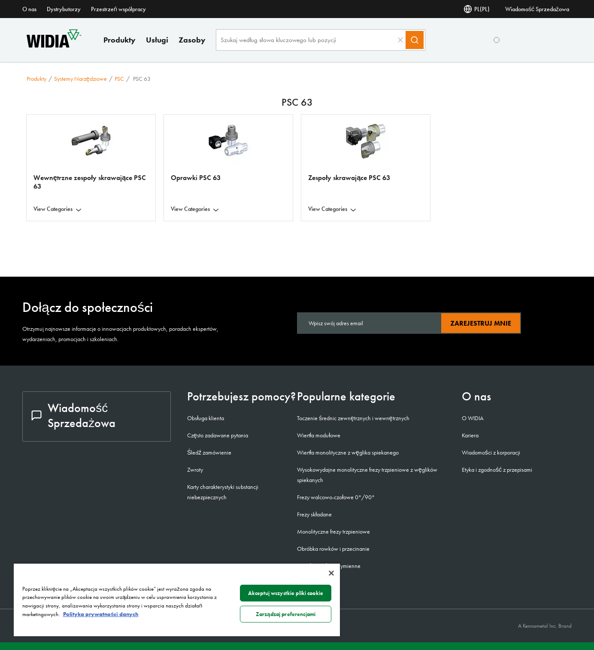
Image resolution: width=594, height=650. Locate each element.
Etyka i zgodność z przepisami (497, 469)
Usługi (157, 40)
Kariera (470, 435)
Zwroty (195, 469)
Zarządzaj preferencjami (285, 614)
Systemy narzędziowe (80, 78)
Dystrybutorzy (64, 9)
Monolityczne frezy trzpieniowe (333, 531)
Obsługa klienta (205, 418)
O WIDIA (473, 418)
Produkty (119, 40)
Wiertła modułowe (318, 435)
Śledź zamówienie (209, 452)
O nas (29, 9)
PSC (119, 78)
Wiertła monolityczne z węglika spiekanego (348, 452)
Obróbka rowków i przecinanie (333, 548)
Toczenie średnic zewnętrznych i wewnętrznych (353, 418)
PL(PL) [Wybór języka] (477, 9)
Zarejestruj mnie (480, 323)
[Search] (415, 40)
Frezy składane (314, 514)
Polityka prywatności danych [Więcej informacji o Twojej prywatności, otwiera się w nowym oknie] (100, 614)
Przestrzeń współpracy (118, 9)
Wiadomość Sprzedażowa (537, 9)
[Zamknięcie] (331, 573)
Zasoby (192, 40)
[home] (54, 45)
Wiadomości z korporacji (491, 452)
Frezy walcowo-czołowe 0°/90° (336, 497)
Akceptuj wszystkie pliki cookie (285, 593)
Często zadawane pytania (217, 435)
